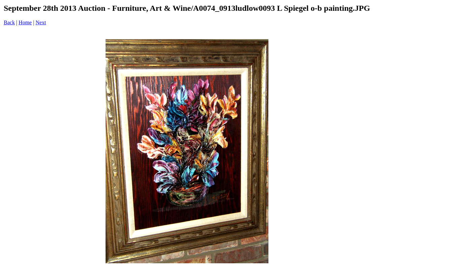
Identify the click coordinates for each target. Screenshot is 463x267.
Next (40, 22)
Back (9, 22)
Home (25, 22)
